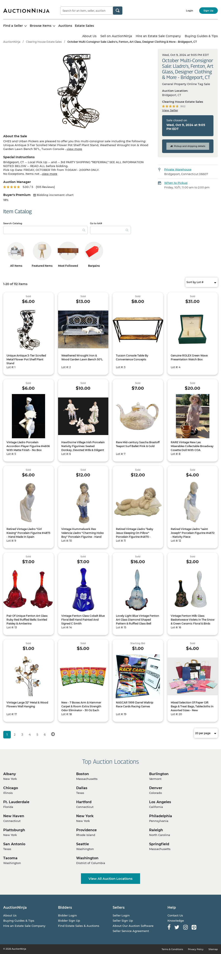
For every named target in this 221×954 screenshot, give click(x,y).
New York (85, 816)
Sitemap (213, 949)
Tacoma (10, 858)
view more (74, 149)
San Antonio (14, 844)
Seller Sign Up (123, 920)
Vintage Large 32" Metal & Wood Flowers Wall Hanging (27, 704)
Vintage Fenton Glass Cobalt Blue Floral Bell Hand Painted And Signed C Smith (83, 619)
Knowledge (175, 920)
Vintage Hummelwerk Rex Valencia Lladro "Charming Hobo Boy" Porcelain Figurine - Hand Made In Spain (82, 534)
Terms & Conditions (172, 949)
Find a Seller (15, 26)
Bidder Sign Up (69, 920)
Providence (86, 830)
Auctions (65, 26)
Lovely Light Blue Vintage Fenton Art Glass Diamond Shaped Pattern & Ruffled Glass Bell (137, 619)
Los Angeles (160, 802)
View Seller (170, 110)
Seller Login (121, 915)
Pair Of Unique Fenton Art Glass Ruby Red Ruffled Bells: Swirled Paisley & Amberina (26, 619)
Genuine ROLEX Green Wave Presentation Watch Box (189, 357)
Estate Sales (84, 26)
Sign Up (208, 10)
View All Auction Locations (110, 879)
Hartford (84, 802)
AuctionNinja (11, 41)
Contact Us (175, 915)
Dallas (81, 788)
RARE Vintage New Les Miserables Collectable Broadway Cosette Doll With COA (192, 446)
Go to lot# (96, 223)
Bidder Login (67, 915)
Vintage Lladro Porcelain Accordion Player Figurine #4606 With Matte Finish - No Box (28, 446)
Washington (87, 858)
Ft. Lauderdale (16, 802)
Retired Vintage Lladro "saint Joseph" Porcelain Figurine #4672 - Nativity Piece (193, 532)
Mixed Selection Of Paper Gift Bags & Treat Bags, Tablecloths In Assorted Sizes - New (192, 706)
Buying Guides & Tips (201, 36)
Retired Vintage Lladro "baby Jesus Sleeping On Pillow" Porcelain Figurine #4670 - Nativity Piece (134, 534)
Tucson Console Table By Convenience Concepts (132, 357)
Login (189, 10)
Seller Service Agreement (131, 931)
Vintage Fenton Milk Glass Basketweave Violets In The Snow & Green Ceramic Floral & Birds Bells (193, 621)
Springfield (159, 844)
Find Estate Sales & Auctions (78, 925)
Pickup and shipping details (187, 146)
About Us (89, 36)
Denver (155, 788)
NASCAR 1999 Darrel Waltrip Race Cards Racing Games (134, 704)
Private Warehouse (177, 169)
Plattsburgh (14, 830)
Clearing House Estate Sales (44, 41)
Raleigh (156, 830)
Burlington (159, 774)
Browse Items (42, 26)
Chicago (10, 788)
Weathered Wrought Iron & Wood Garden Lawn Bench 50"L (82, 357)
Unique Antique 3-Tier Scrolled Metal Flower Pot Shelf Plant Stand (26, 359)
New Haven (13, 816)
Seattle (82, 844)
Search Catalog (12, 223)
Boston (82, 774)
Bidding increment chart (53, 195)
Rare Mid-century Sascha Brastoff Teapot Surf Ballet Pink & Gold (137, 444)
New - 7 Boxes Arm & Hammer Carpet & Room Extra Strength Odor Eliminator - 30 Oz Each (81, 706)
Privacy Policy (196, 949)
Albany (9, 774)
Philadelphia (160, 816)
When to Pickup (176, 182)
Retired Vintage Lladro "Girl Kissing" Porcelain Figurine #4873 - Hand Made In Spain (28, 532)
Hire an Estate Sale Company (158, 36)
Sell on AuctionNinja (116, 36)
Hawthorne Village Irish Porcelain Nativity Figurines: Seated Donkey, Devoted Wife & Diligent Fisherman (83, 448)
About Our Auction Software (133, 925)
